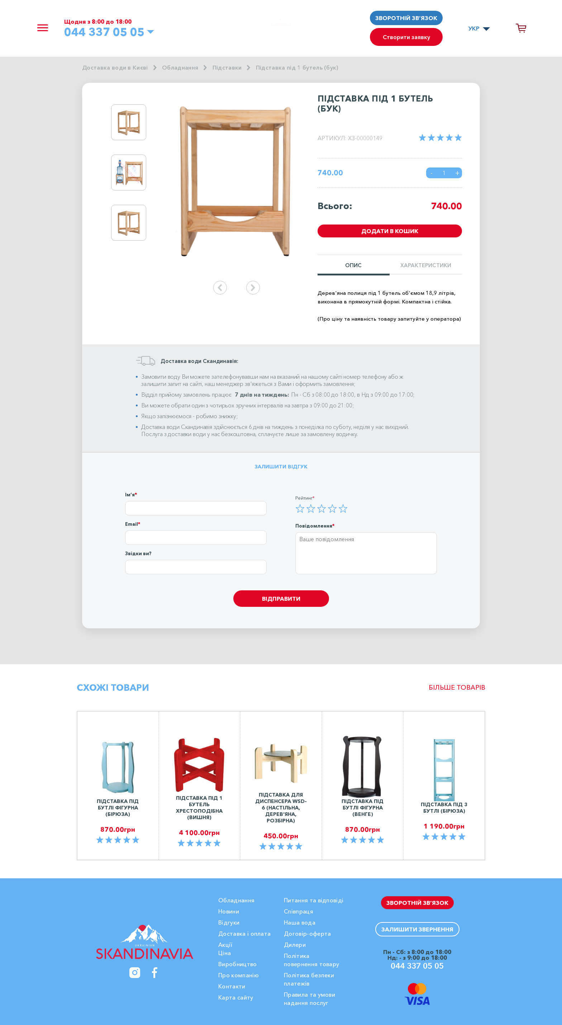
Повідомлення (313, 526)
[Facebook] (154, 972)
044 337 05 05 (104, 32)
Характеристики (425, 266)
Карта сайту (235, 997)
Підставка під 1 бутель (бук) (297, 67)
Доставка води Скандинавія (176, 426)
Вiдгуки (228, 922)
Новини (228, 911)
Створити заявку (406, 37)
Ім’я (130, 494)
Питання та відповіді (313, 900)
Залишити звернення (417, 929)
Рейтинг (304, 498)
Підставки (227, 67)
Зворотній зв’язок (406, 18)
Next (165, 172)
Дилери (295, 944)
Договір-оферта (307, 933)
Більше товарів (457, 687)
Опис (353, 266)
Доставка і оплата (244, 933)
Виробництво (237, 964)
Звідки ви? (138, 553)
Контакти (232, 986)
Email (131, 524)
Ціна (224, 952)
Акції (225, 944)
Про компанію (238, 975)
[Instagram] (134, 972)
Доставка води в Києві (115, 67)
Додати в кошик (389, 231)
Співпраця (298, 911)
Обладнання (180, 67)
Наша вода (299, 922)
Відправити (281, 598)
